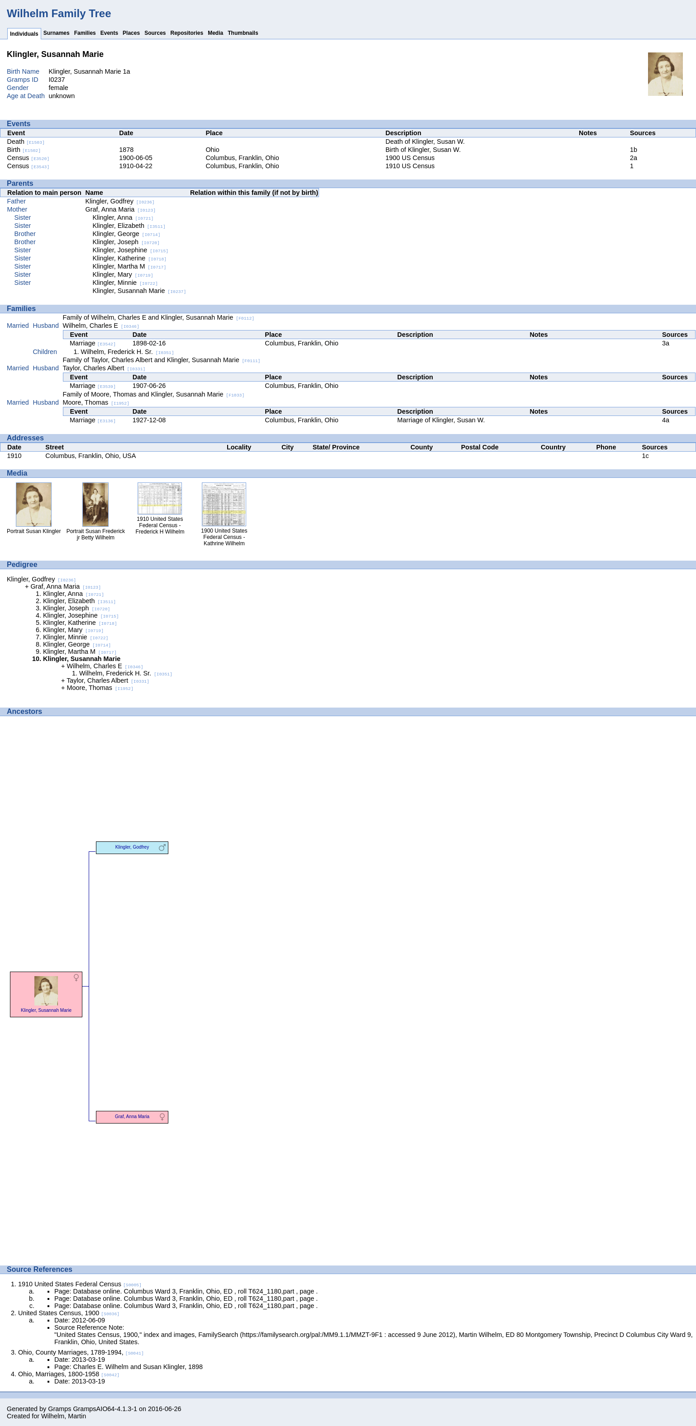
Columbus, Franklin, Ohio (242, 157)
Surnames (56, 33)
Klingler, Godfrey (120, 201)
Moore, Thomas (96, 402)
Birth (24, 149)
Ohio (212, 149)
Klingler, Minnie (125, 282)
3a (665, 343)
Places (131, 33)
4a (665, 420)
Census (28, 157)
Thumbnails (243, 33)
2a (633, 157)
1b (633, 149)
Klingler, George (127, 233)
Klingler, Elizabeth (129, 225)
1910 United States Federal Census (80, 1284)
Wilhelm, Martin (63, 1416)
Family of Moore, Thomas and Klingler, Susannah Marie (154, 394)
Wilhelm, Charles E (101, 325)
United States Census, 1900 (68, 1313)
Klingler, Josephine (131, 250)
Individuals (24, 34)
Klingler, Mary (123, 274)
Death (26, 141)
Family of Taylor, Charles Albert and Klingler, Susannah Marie (162, 360)
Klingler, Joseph (126, 242)
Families (85, 33)
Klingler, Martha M (130, 266)
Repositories (187, 33)
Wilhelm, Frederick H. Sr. (127, 351)
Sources (155, 33)
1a (126, 71)
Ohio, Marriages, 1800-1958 (68, 1374)
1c (645, 455)
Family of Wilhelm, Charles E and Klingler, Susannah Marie (159, 317)
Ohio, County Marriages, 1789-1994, (81, 1352)
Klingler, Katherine (130, 258)
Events (109, 33)
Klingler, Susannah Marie (139, 290)
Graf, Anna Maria (121, 209)
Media (215, 33)
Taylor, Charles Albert (104, 368)
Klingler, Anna (123, 217)
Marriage (93, 343)
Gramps (59, 1408)
